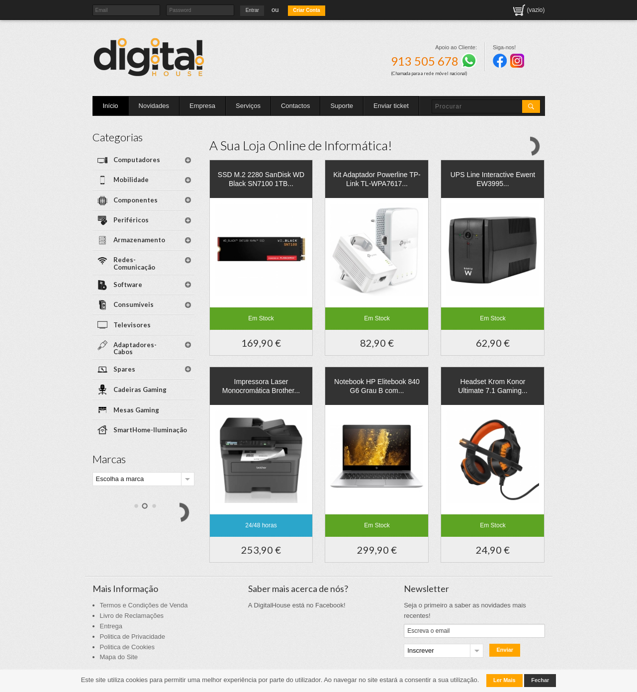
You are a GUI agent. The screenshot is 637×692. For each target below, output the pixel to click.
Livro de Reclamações (132, 615)
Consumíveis (133, 304)
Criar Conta (306, 10)
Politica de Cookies (127, 647)
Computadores (136, 159)
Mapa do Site (119, 657)
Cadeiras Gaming (140, 389)
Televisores (132, 324)
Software (127, 284)
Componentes (135, 200)
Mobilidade (131, 179)
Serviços (248, 105)
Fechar (540, 680)
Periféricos (131, 219)
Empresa (202, 105)
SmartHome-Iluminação (150, 429)
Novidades (154, 105)
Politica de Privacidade (133, 636)
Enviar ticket (391, 105)
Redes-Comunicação (134, 263)
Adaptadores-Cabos (135, 348)
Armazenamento (139, 239)
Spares (124, 369)
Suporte (341, 105)
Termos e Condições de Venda (144, 605)
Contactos (295, 105)
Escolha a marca (120, 479)
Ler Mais (504, 680)
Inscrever (420, 650)
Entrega (111, 626)
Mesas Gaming (136, 409)
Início (110, 105)
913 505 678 (434, 61)
